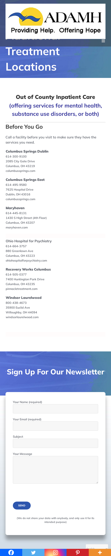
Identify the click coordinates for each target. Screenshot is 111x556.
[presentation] (41, 494)
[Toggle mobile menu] (103, 41)
